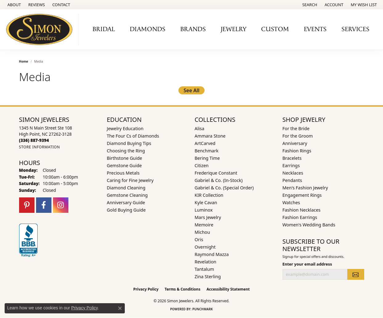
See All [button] (192, 90)
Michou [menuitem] (202, 232)
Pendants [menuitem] (292, 180)
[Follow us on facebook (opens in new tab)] (43, 205)
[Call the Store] (34, 140)
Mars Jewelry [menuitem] (208, 217)
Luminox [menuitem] (204, 210)
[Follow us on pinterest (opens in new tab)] (27, 205)
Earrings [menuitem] (291, 165)
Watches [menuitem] (291, 202)
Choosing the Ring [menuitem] (126, 151)
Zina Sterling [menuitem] (208, 276)
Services (355, 29)
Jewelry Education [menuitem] (125, 128)
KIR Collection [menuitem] (209, 195)
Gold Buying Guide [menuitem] (126, 210)
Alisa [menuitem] (200, 128)
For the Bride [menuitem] (296, 128)
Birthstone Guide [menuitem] (124, 158)
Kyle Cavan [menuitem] (206, 202)
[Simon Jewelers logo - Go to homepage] (41, 29)
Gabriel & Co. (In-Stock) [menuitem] (219, 180)
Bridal (103, 29)
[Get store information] (39, 147)
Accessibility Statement (228, 289)
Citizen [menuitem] (202, 165)
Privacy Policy (146, 289)
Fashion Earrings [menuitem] (300, 217)
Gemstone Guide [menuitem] (124, 165)
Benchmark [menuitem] (206, 151)
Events (315, 29)
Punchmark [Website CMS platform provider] (202, 309)
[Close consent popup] (120, 308)
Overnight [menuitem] (205, 247)
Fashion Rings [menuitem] (297, 151)
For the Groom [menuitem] (298, 136)
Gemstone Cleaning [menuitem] (127, 195)
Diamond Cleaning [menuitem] (126, 188)
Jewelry (234, 29)
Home (23, 61)
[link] (13, 4)
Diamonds (147, 29)
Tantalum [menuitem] (204, 269)
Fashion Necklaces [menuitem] (302, 210)
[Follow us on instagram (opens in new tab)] (60, 205)
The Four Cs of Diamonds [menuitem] (133, 136)
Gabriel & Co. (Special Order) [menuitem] (224, 188)
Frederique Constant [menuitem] (216, 173)
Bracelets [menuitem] (292, 158)
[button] (309, 4)
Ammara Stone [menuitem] (210, 136)
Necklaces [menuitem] (293, 173)
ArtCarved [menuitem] (205, 143)
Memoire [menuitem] (204, 225)
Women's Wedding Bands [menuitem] (309, 225)
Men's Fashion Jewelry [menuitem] (305, 188)
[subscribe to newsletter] (355, 274)
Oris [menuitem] (199, 239)
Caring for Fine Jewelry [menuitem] (130, 180)
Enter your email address (307, 264)
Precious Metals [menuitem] (123, 173)
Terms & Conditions (182, 289)
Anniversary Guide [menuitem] (126, 202)
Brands (193, 29)
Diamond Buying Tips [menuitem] (129, 143)
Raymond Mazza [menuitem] (212, 254)
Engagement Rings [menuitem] (302, 195)
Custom (275, 29)
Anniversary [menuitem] (295, 143)
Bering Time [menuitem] (207, 158)
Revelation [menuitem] (206, 262)
